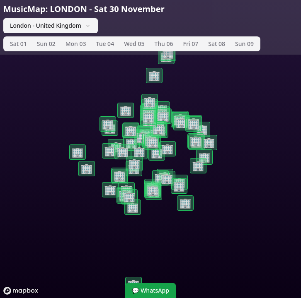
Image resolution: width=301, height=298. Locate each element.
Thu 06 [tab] (163, 44)
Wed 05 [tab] (134, 44)
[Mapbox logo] (20, 291)
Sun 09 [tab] (244, 44)
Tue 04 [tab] (105, 44)
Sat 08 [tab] (216, 44)
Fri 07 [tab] (191, 44)
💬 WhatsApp (150, 290)
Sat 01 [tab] (18, 44)
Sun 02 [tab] (46, 44)
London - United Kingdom (50, 25)
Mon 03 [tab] (76, 44)
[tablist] (131, 43)
